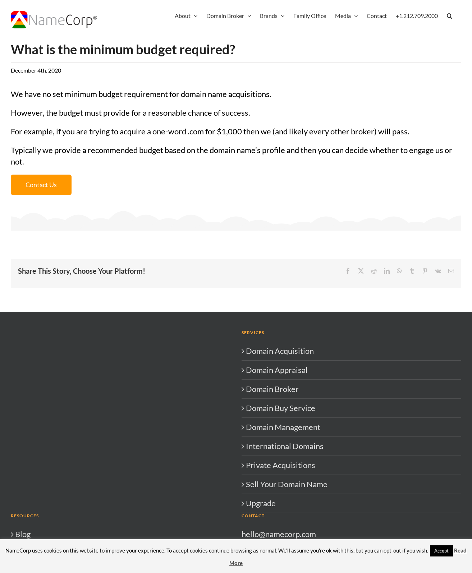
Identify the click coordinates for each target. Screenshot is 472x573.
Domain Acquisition (280, 351)
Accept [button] (441, 551)
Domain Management (283, 427)
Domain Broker (272, 389)
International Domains (285, 446)
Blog (23, 534)
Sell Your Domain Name (286, 484)
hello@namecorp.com (279, 534)
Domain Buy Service (280, 408)
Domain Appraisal (277, 370)
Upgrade (261, 503)
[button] (449, 15)
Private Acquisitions (280, 465)
